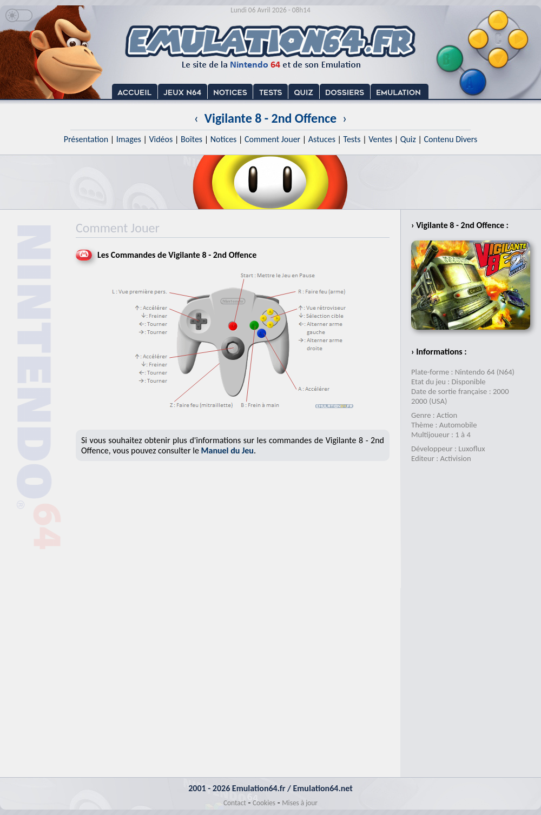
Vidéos (161, 139)
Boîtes (191, 139)
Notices (223, 139)
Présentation (86, 139)
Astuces (321, 139)
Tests (352, 139)
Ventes (380, 139)
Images (128, 139)
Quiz (408, 139)
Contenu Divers (450, 139)
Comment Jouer (272, 139)
